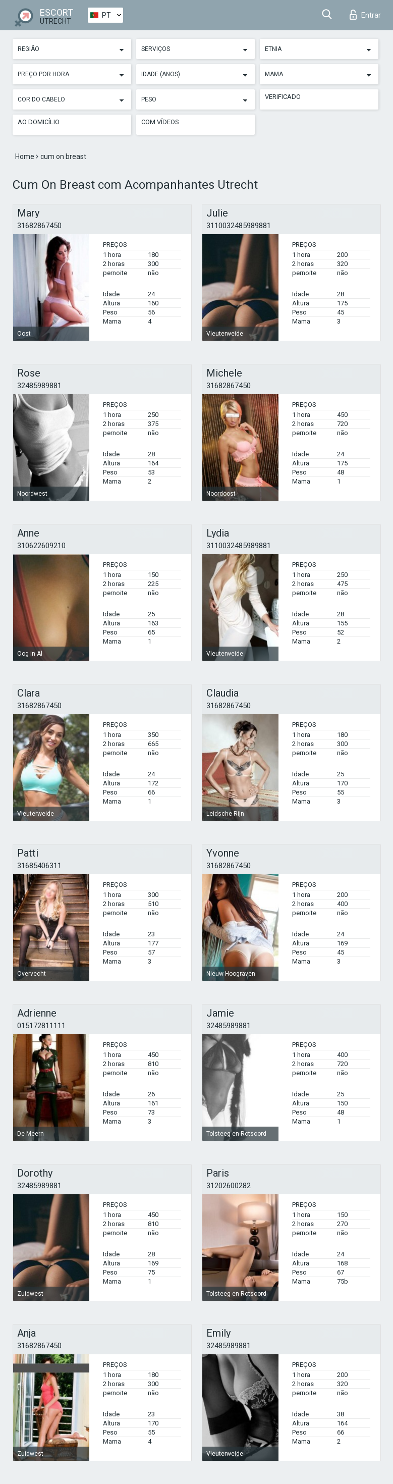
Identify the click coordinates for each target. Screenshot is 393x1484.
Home (25, 156)
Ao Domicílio (39, 122)
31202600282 (228, 1185)
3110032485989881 (238, 225)
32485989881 (39, 385)
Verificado (283, 96)
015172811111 (41, 1025)
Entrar (365, 14)
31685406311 (39, 865)
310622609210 (41, 545)
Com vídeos (160, 122)
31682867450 (39, 225)
